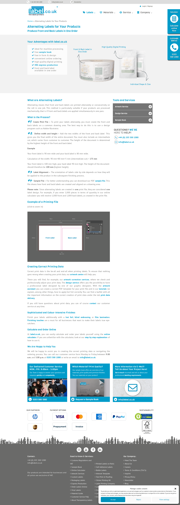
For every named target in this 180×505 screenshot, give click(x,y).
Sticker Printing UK (103, 480)
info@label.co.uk (57, 2)
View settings (164, 499)
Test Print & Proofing (104, 477)
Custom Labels (77, 477)
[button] (175, 489)
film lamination (102, 317)
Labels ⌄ (91, 12)
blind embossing (83, 317)
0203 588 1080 (54, 357)
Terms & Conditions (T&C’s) (135, 470)
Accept (113, 499)
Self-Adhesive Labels (104, 467)
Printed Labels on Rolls (105, 464)
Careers (128, 467)
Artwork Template (103, 473)
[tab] (133, 106)
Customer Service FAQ (80, 497)
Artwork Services (77, 473)
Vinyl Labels (76, 490)
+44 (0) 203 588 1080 (128, 137)
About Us (128, 464)
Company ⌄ (146, 12)
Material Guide (77, 493)
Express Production (78, 483)
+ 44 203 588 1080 (36, 2)
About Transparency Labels (81, 500)
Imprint (128, 473)
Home (30, 21)
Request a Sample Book (85, 399)
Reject (138, 499)
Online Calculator (78, 470)
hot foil (69, 317)
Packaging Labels (78, 480)
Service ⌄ (128, 12)
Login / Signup (147, 6)
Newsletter (77, 2)
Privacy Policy (130, 477)
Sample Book (76, 467)
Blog (126, 483)
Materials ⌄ (109, 12)
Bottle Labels (101, 470)
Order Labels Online (79, 487)
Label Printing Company (105, 483)
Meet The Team (131, 460)
